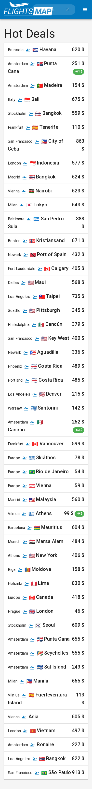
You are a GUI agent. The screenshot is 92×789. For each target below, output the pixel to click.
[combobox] (46, 9)
